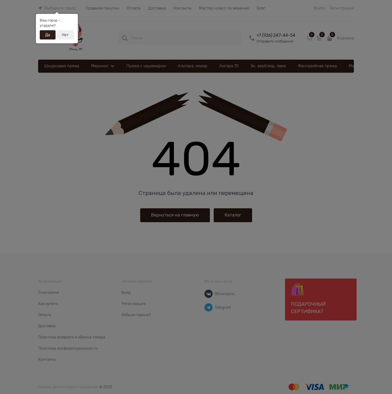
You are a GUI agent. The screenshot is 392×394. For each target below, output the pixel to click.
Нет (65, 35)
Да (47, 35)
